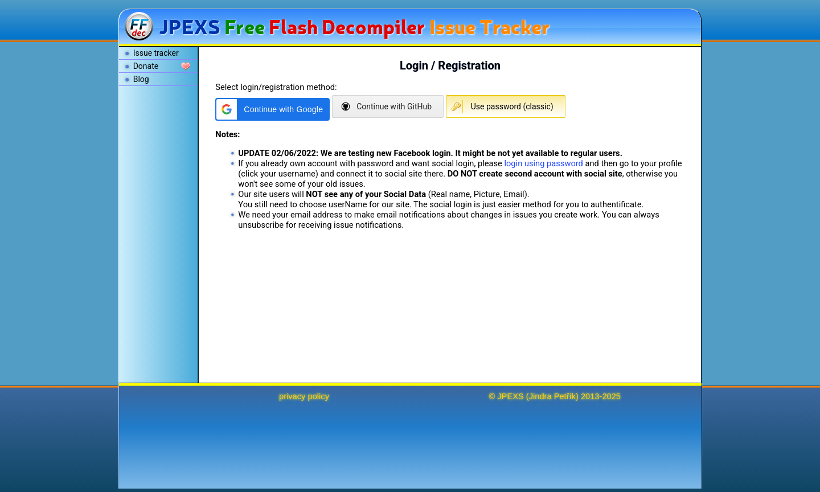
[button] (272, 109)
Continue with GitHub (394, 106)
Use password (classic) (512, 106)
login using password (543, 163)
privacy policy (304, 396)
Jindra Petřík (552, 396)
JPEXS (510, 396)
